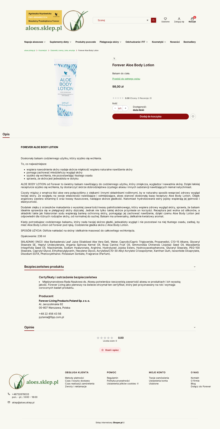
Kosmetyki (43, 50)
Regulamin (112, 377)
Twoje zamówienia (159, 377)
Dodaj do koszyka (150, 116)
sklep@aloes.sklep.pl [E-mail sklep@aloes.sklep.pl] (23, 402)
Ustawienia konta (158, 380)
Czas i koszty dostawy (77, 380)
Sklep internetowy (109, 422)
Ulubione (154, 383)
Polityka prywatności (118, 380)
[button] (153, 20)
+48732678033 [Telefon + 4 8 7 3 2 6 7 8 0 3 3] (20, 394)
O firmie (195, 380)
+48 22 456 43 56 (50, 313)
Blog (193, 383)
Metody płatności (74, 377)
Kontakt (195, 377)
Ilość (114, 103)
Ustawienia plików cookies (122, 383)
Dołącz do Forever (201, 386)
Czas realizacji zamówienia (79, 383)
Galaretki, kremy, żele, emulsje (62, 50)
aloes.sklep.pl (29, 50)
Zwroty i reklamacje (75, 386)
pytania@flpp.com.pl (51, 317)
